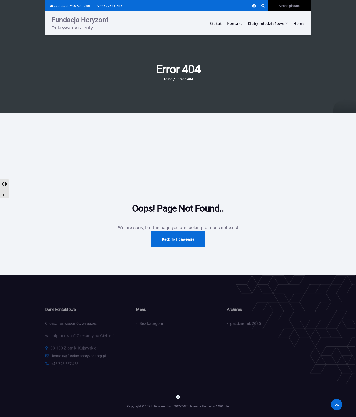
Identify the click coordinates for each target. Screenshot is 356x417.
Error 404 (185, 79)
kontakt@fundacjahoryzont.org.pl (79, 357)
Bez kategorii (151, 325)
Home (299, 23)
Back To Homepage (178, 239)
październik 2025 (245, 325)
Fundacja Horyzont (79, 20)
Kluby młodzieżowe (266, 23)
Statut (216, 23)
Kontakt (234, 23)
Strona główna (289, 6)
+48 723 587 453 (65, 365)
